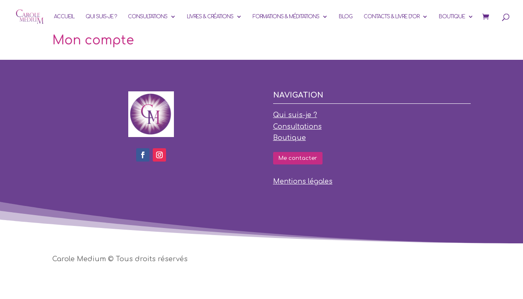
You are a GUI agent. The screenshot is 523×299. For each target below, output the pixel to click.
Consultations (147, 17)
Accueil (64, 17)
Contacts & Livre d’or (391, 17)
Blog (345, 17)
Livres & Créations (210, 17)
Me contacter (298, 158)
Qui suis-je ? (101, 17)
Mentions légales (302, 181)
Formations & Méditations (286, 17)
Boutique (452, 17)
